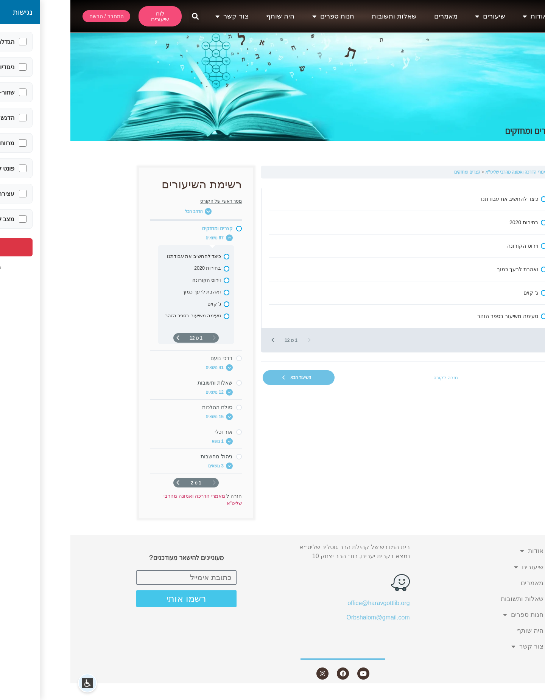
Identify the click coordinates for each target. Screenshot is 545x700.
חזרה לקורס (375, 377)
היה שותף (210, 16)
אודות (464, 16)
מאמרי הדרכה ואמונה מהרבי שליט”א (446, 172)
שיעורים (420, 16)
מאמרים (375, 16)
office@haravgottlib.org (308, 603)
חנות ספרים (263, 16)
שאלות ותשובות (323, 16)
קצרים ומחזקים (397, 172)
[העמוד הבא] (202, 340)
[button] (124, 16)
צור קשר (161, 16)
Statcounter (529, 695)
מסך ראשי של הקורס (150, 201)
